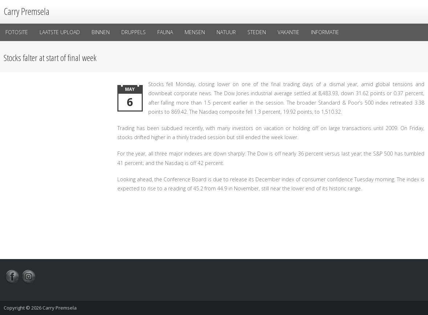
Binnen (101, 32)
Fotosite (16, 32)
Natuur (226, 32)
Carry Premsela (60, 307)
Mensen (195, 32)
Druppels (133, 32)
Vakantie (288, 32)
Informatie (325, 32)
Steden (256, 32)
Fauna (165, 32)
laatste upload (60, 32)
